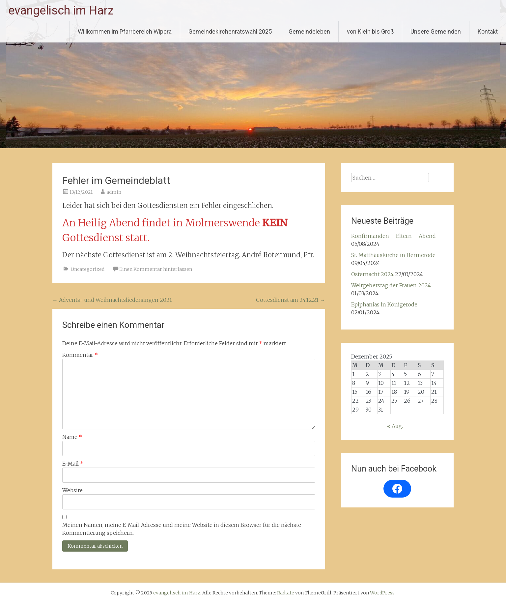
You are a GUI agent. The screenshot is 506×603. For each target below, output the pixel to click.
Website (72, 490)
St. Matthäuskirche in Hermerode (393, 255)
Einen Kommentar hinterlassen (155, 269)
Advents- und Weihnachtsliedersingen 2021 (112, 300)
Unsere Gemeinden (435, 31)
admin (113, 192)
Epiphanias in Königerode (384, 304)
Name (72, 437)
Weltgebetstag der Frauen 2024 (391, 285)
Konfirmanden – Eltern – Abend (393, 236)
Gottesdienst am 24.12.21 (290, 300)
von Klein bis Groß (370, 31)
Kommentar (80, 355)
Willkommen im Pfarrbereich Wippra (125, 31)
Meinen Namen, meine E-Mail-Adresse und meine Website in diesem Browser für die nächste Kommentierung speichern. (181, 529)
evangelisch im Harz (61, 10)
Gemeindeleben (309, 31)
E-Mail (72, 463)
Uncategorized (87, 269)
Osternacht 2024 (372, 274)
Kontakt (488, 31)
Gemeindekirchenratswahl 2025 (230, 31)
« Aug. (395, 426)
